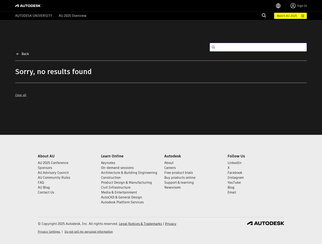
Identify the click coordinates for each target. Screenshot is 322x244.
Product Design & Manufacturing (126, 182)
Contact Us (46, 192)
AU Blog (44, 187)
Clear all (20, 95)
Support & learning (179, 182)
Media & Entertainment (119, 192)
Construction (111, 177)
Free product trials (178, 172)
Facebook (235, 172)
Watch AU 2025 (287, 16)
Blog (231, 187)
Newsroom (172, 187)
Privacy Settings (49, 232)
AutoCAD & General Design (121, 197)
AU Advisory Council (53, 172)
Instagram (236, 177)
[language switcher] (281, 5)
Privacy (170, 223)
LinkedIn (235, 162)
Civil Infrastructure (116, 187)
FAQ (41, 182)
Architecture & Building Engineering (129, 172)
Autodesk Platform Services (122, 202)
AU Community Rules (54, 177)
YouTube (234, 182)
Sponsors (45, 167)
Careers (170, 167)
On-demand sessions (117, 167)
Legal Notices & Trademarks (140, 223)
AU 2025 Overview (72, 15)
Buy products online (180, 177)
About (169, 162)
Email (232, 192)
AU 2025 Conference (53, 162)
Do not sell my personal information (88, 232)
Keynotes (108, 162)
